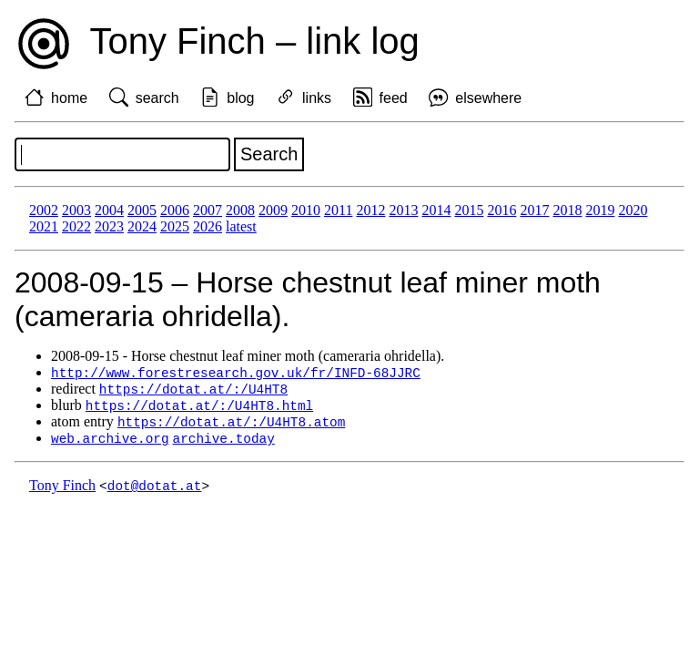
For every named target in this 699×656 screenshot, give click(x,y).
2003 (76, 210)
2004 (109, 210)
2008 (240, 210)
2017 (534, 210)
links (316, 98)
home (69, 98)
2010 (305, 210)
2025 (174, 226)
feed (394, 98)
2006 (174, 210)
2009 (273, 210)
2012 (370, 210)
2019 (599, 210)
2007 (207, 210)
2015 (468, 210)
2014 (436, 210)
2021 (43, 226)
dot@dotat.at (154, 490)
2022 (76, 226)
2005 (142, 210)
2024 (142, 226)
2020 (632, 210)
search (157, 98)
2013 (403, 210)
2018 (567, 210)
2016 (501, 210)
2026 (207, 226)
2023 (109, 226)
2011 (338, 210)
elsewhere (488, 98)
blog (240, 98)
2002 (43, 210)
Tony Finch (62, 490)
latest (241, 226)
